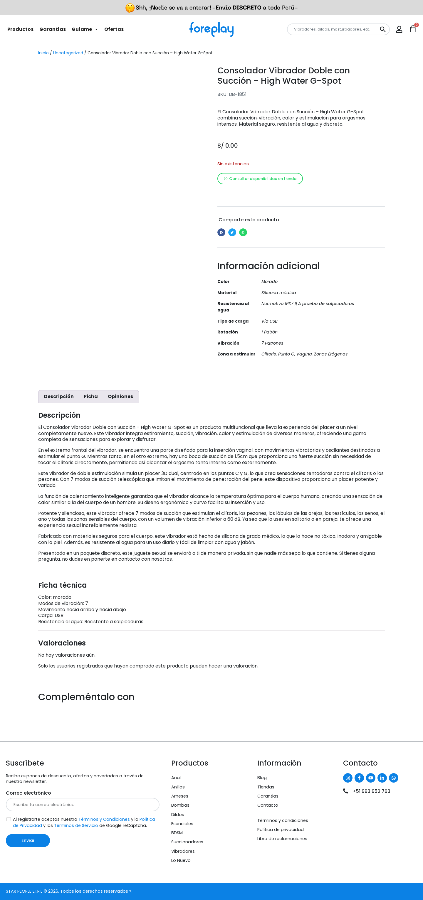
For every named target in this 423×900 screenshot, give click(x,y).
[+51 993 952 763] (345, 790)
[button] (221, 232)
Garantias (267, 796)
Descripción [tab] (59, 396)
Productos (20, 29)
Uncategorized (68, 53)
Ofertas (114, 29)
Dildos (177, 815)
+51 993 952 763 (371, 791)
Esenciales (182, 824)
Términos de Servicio (76, 825)
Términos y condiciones (282, 820)
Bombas (180, 805)
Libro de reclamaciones (282, 839)
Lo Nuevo (181, 860)
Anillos (178, 787)
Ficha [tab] (91, 396)
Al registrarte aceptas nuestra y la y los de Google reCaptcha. (84, 822)
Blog (262, 778)
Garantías (52, 29)
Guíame (85, 29)
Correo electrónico (28, 793)
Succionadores (187, 842)
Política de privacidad (280, 829)
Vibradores (183, 851)
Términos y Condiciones (104, 819)
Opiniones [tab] (120, 396)
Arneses (179, 796)
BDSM (177, 833)
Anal (176, 778)
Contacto (267, 805)
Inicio (43, 53)
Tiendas (265, 787)
